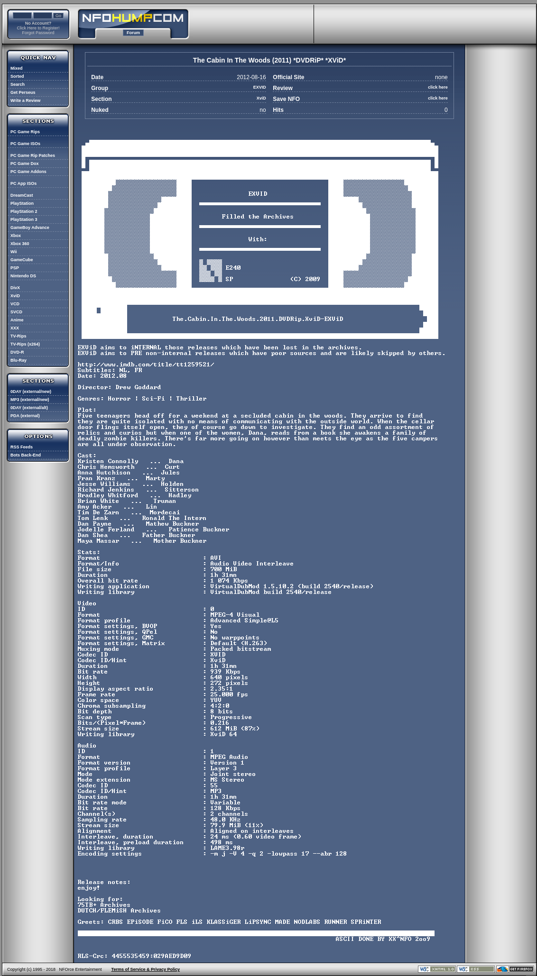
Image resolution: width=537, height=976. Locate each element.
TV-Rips (18, 336)
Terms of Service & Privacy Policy (145, 969)
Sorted (17, 76)
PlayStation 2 (23, 211)
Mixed (16, 68)
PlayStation (22, 203)
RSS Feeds (21, 447)
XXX (14, 328)
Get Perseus (23, 92)
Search (17, 84)
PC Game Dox (24, 163)
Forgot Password (38, 32)
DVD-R (17, 352)
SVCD (16, 312)
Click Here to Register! (38, 28)
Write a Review (25, 100)
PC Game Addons (28, 171)
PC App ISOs (23, 183)
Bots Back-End (25, 455)
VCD (14, 303)
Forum (133, 32)
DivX (15, 287)
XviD (15, 295)
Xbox (15, 235)
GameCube (21, 259)
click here (438, 87)
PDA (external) (25, 415)
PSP (14, 267)
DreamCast (21, 195)
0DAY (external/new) (30, 391)
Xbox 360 (19, 243)
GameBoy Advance (29, 227)
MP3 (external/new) (29, 399)
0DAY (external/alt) (29, 407)
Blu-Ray (18, 360)
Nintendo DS (23, 276)
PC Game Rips (25, 131)
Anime (17, 320)
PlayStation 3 (23, 219)
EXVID (259, 87)
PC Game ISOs (25, 143)
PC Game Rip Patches (32, 155)
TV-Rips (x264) (25, 344)
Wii (13, 251)
